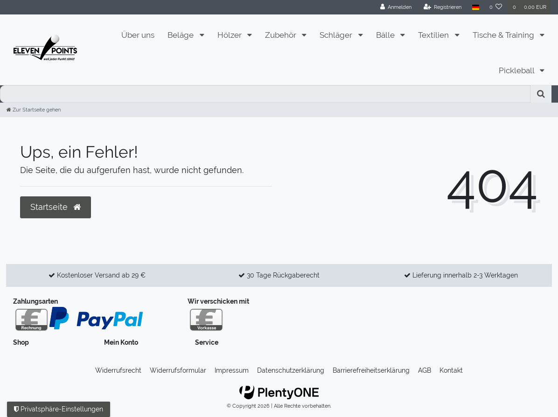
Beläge (181, 35)
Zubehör (281, 35)
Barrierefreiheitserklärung (371, 370)
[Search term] (265, 94)
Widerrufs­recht (118, 370)
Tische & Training (504, 35)
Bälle (386, 35)
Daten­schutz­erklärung (290, 370)
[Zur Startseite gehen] (34, 109)
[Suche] (540, 94)
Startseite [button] (55, 207)
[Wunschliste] (496, 7)
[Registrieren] (442, 7)
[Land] (475, 7)
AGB (424, 370)
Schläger (337, 35)
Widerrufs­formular (178, 370)
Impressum (232, 370)
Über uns (137, 35)
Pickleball (517, 70)
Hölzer (230, 35)
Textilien (434, 35)
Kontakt (451, 370)
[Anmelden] (396, 7)
